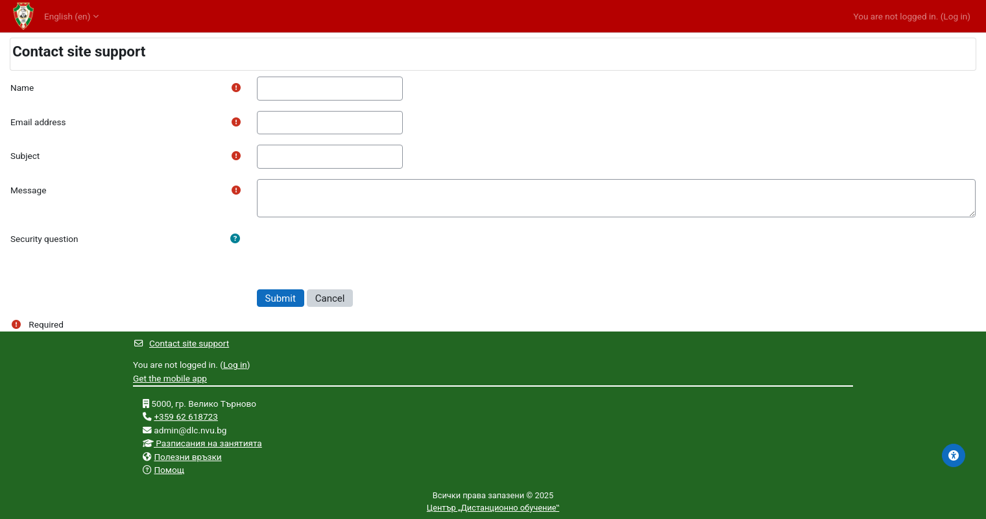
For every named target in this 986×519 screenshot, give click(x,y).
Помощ (169, 470)
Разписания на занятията (208, 443)
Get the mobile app (170, 378)
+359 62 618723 (186, 416)
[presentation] (355, 253)
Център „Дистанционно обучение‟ (493, 508)
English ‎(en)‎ (67, 16)
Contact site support (181, 343)
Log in (955, 16)
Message (28, 190)
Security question (44, 239)
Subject (25, 156)
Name (22, 87)
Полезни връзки (187, 457)
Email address (38, 122)
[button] (235, 238)
